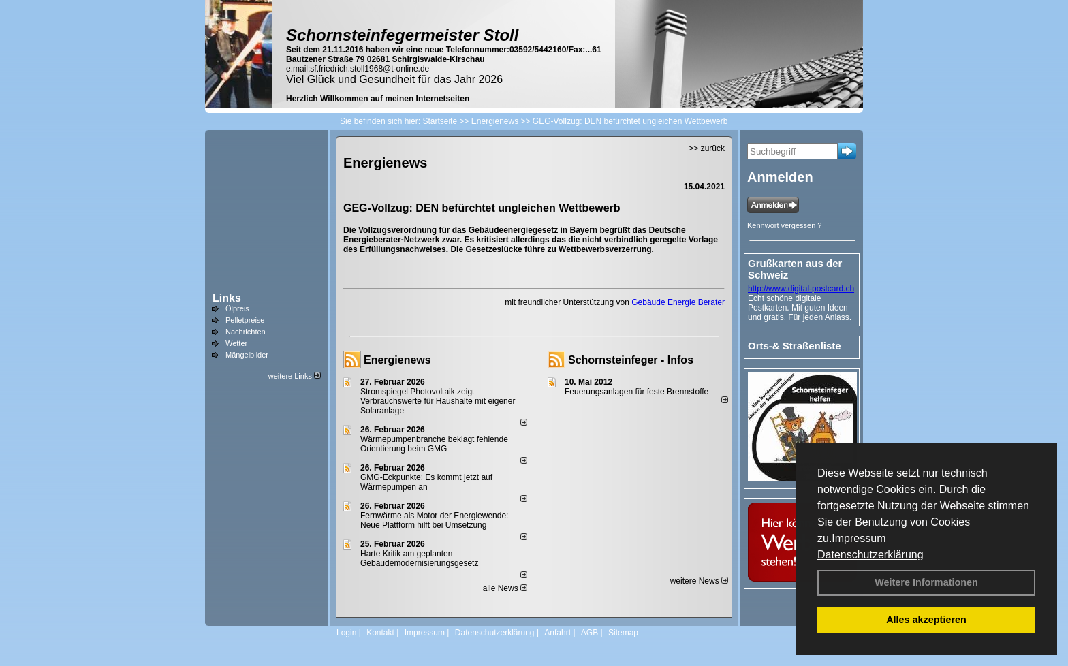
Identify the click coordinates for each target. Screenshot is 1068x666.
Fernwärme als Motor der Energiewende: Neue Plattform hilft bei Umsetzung (434, 520)
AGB (589, 632)
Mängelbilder (246, 355)
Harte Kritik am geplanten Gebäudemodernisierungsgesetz (419, 558)
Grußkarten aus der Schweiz (795, 269)
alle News (505, 588)
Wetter (236, 343)
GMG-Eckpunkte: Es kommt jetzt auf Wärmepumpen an (426, 482)
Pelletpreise (244, 320)
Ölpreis (237, 308)
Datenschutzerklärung (870, 554)
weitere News (699, 581)
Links (227, 298)
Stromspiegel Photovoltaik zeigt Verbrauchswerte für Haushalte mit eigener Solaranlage (437, 401)
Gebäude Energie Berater (678, 302)
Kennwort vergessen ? (784, 225)
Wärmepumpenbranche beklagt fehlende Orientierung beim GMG (434, 444)
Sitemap (623, 632)
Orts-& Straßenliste (794, 345)
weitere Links (294, 376)
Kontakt (380, 632)
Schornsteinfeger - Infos (630, 360)
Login (346, 632)
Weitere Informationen (926, 582)
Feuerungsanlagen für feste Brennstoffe (636, 391)
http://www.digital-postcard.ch (801, 289)
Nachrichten (245, 332)
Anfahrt (557, 632)
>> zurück (707, 148)
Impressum (858, 538)
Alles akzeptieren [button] (926, 619)
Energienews (397, 360)
